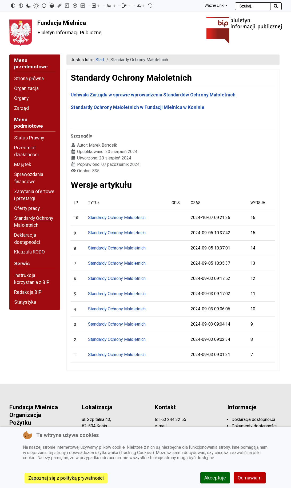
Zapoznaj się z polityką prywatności (66, 478)
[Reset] (150, 5)
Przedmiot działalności (26, 151)
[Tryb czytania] (83, 5)
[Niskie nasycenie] (44, 5)
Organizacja (26, 88)
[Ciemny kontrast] (29, 5)
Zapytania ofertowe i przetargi (34, 195)
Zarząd (21, 108)
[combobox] (252, 6)
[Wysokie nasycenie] (52, 5)
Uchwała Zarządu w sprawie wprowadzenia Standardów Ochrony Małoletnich (153, 94)
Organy (21, 98)
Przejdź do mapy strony (4, 4)
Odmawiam (250, 478)
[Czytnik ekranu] (75, 5)
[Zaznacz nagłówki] (67, 5)
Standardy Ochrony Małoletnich (33, 222)
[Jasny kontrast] (36, 5)
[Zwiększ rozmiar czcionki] (114, 5)
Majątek (22, 164)
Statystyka (25, 302)
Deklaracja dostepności (253, 419)
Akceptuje (215, 478)
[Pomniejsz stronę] (89, 5)
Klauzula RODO (29, 252)
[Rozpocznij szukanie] (276, 6)
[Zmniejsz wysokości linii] (119, 5)
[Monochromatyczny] (21, 5)
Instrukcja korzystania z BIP (32, 279)
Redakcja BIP (28, 292)
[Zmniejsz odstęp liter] (134, 5)
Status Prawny (29, 137)
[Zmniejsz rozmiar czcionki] (103, 5)
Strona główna (29, 78)
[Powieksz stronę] (98, 5)
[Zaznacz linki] (59, 5)
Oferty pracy (27, 208)
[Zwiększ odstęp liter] (143, 5)
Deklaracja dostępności (27, 238)
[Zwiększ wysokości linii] (129, 5)
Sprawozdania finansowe (28, 178)
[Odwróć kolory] (13, 5)
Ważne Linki (214, 5)
